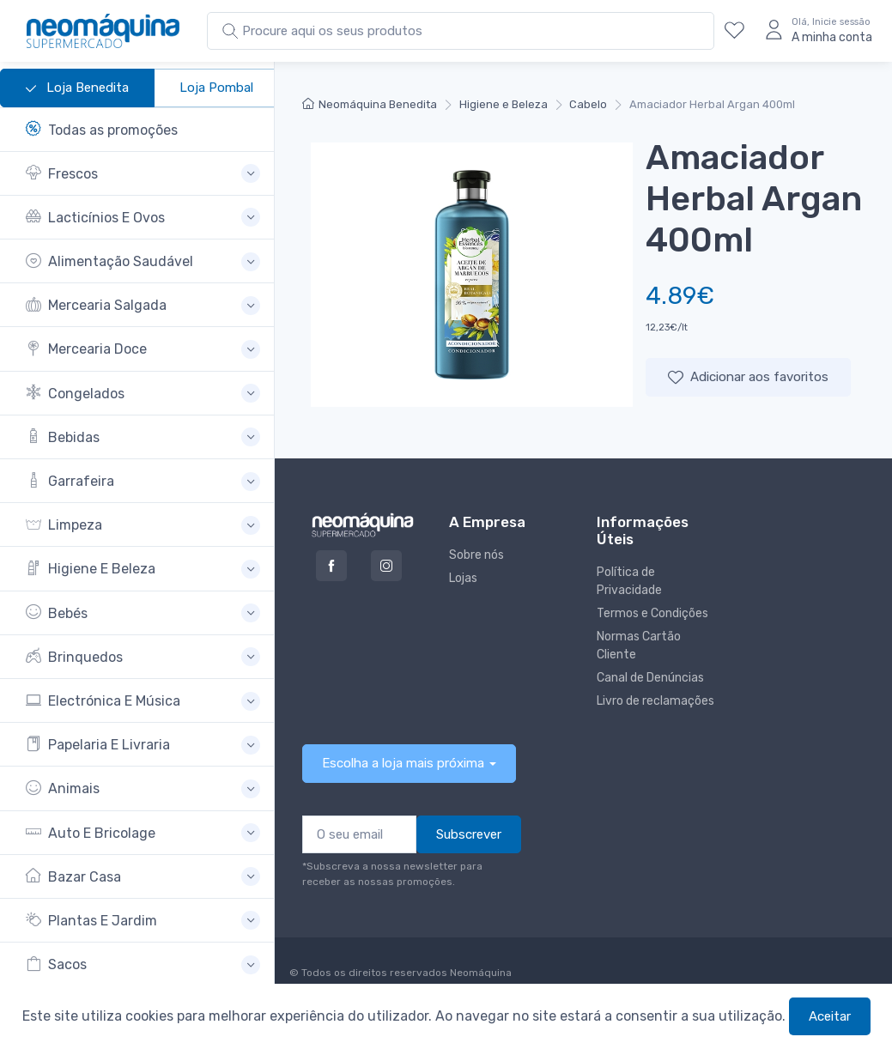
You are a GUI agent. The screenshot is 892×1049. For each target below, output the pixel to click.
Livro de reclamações (655, 701)
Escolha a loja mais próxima (403, 763)
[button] (143, 174)
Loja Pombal (216, 87)
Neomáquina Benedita (369, 104)
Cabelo (588, 104)
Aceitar (830, 1016)
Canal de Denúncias (650, 677)
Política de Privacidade (629, 581)
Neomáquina (479, 973)
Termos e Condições (652, 613)
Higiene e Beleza (503, 104)
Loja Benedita (77, 88)
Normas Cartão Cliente (639, 645)
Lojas (463, 578)
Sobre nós (476, 555)
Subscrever (468, 834)
